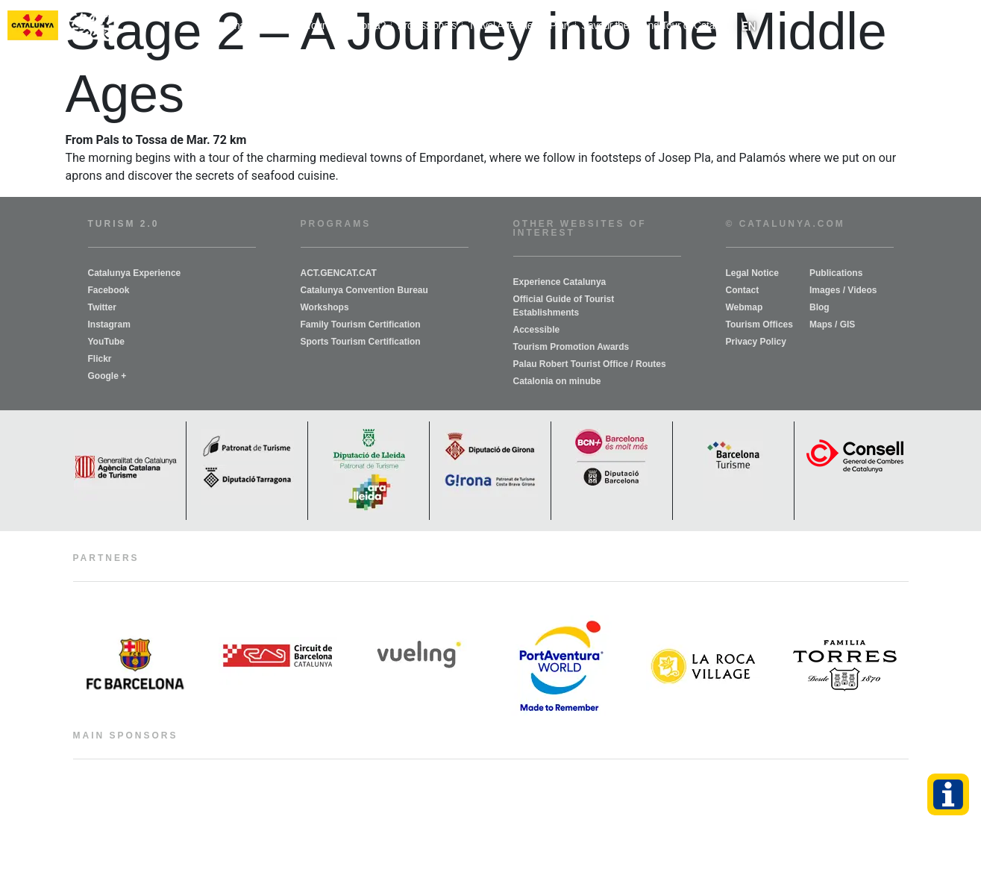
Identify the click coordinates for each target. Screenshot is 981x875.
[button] (966, 26)
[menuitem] (749, 26)
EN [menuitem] (749, 26)
